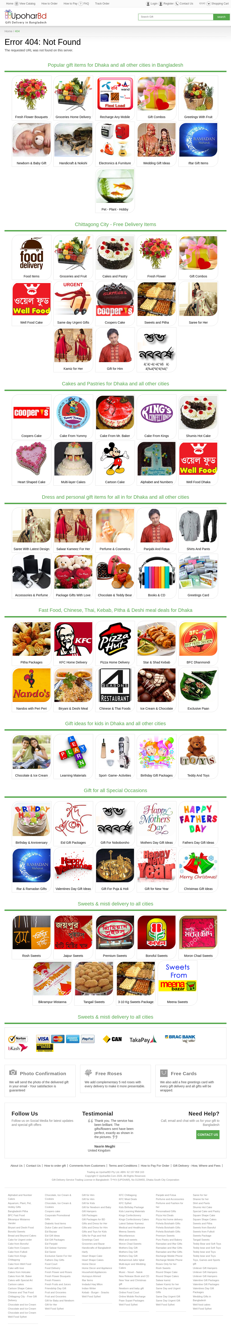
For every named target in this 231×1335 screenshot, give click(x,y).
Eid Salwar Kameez (56, 1247)
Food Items (31, 276)
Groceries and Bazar (93, 1243)
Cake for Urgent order (20, 1239)
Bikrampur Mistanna (52, 1002)
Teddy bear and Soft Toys (207, 1247)
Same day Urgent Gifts (73, 322)
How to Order (50, 3)
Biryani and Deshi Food (21, 1227)
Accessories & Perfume (31, 595)
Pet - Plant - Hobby (115, 209)
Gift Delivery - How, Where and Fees (197, 1165)
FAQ (86, 3)
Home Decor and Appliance (97, 1268)
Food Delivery (52, 1268)
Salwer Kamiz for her (167, 1284)
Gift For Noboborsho (115, 842)
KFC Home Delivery (73, 662)
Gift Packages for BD (93, 1219)
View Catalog (27, 3)
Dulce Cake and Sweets (58, 1227)
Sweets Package (202, 1235)
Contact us (208, 1134)
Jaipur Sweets (73, 956)
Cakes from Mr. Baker (20, 1276)
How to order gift (55, 1165)
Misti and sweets (128, 1239)
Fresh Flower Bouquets (31, 117)
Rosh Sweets (31, 956)
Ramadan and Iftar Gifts (169, 1243)
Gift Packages (89, 1215)
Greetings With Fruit (198, 117)
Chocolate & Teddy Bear (115, 595)
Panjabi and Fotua (166, 1195)
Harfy (85, 1251)
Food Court (51, 1264)
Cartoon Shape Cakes (20, 1288)
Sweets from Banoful (204, 1227)
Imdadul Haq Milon (92, 1284)
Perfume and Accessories (170, 1199)
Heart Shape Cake (92, 1256)
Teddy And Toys (198, 775)
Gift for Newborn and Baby (96, 1207)
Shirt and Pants (201, 1203)
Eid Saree (50, 1251)
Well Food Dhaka (198, 482)
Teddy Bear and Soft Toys (207, 1243)
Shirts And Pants (198, 549)
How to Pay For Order (155, 1165)
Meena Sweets (177, 1002)
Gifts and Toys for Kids (94, 1231)
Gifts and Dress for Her (94, 1223)
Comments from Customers (87, 1165)
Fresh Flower (157, 276)
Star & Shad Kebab (156, 662)
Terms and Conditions (123, 1165)
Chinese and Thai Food (21, 1292)
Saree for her (200, 1195)
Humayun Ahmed (91, 1276)
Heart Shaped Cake (31, 482)
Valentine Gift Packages (206, 1280)
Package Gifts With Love (73, 595)
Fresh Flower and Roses (58, 1272)
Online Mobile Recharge (132, 1296)
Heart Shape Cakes (93, 1260)
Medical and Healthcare (132, 1227)
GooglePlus (43, 1135)
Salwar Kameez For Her (73, 549)
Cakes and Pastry (114, 276)
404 (17, 31)
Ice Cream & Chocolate (156, 708)
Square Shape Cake (204, 1215)
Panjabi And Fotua (156, 549)
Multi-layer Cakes (73, 482)
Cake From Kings (156, 436)
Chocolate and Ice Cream (22, 1304)
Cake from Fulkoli (17, 1251)
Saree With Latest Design (31, 549)
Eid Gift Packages (73, 842)
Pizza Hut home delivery (169, 1219)
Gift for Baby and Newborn (59, 1300)
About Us (16, 1165)
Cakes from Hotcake (19, 1272)
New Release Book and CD (134, 1276)
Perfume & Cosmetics (115, 549)
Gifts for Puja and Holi (94, 1235)
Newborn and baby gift (131, 1288)
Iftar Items (87, 1280)
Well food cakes (201, 1304)
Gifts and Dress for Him (95, 1227)
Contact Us (186, 3)
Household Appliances (94, 1272)
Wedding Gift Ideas (156, 163)
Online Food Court (129, 1292)
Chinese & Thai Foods (114, 708)
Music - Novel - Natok (131, 1272)
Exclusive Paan (198, 708)
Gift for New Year (157, 889)
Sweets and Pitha (156, 322)
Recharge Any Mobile (115, 117)
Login (154, 3)
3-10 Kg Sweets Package (135, 1002)
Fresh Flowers (53, 1280)
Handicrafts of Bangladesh (96, 1247)
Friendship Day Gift (55, 1288)
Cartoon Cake (115, 482)
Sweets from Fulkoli (204, 1231)
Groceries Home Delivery (73, 117)
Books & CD (156, 595)
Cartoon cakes (16, 1284)
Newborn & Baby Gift (31, 163)
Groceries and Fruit (73, 276)
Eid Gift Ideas (52, 1235)
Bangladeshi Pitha (18, 1211)
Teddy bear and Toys (204, 1251)
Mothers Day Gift (128, 1247)
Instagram (69, 1135)
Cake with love (16, 1268)
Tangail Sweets (94, 1002)
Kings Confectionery (130, 1215)
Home (9, 3)
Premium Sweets (115, 956)
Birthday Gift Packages (157, 775)
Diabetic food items (55, 1223)
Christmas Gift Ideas (198, 889)
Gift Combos (156, 117)
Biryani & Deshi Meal (73, 708)
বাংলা (202, 3)
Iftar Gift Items (198, 163)
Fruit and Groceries (55, 1292)
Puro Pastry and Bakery (169, 1239)
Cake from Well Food (19, 1264)
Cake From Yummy (73, 436)
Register (169, 3)
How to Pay (70, 3)
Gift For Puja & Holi (115, 889)
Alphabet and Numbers (157, 482)
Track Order (102, 3)
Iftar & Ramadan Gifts (31, 889)
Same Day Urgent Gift (168, 1296)
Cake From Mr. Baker (115, 436)
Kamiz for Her (73, 368)
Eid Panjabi (51, 1243)
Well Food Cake (31, 322)
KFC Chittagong (127, 1195)
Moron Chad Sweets (198, 956)
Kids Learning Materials (132, 1211)
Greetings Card (198, 595)
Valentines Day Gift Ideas (73, 889)
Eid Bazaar (51, 1231)
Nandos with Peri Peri (31, 708)
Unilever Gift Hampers (205, 1268)
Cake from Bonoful (18, 1243)
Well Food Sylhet (17, 1316)
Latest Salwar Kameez (131, 1223)
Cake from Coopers (18, 1247)
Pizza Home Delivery (115, 662)
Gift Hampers (89, 1211)
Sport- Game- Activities (115, 775)
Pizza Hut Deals (164, 1215)
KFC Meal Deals (128, 1199)
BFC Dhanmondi (198, 662)
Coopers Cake (115, 322)
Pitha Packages (31, 662)
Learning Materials (73, 775)
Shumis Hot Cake (198, 436)
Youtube (56, 1135)
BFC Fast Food (16, 1215)
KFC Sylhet (125, 1203)
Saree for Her (198, 322)
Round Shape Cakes (167, 1276)
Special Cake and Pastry (206, 1211)
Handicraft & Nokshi (73, 163)
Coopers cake (52, 1211)
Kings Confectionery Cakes (134, 1219)
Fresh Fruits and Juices (58, 1284)
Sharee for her (201, 1199)
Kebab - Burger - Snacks (95, 1292)
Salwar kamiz (163, 1280)
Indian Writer (89, 1288)
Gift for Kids (88, 1203)
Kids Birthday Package (131, 1207)
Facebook (17, 1135)
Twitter (30, 1135)
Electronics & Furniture (115, 163)
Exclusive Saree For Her (58, 1256)
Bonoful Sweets (157, 956)
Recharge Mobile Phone (169, 1256)
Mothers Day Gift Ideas (157, 842)
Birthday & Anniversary (32, 842)
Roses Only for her (166, 1264)
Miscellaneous (127, 1235)
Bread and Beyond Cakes (22, 1235)
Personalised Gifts (166, 1211)
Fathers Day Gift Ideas (198, 842)
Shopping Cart (220, 3)
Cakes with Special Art (20, 1280)
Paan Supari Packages (131, 1300)
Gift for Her (51, 1304)
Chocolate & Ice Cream (31, 775)
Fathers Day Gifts (54, 1260)
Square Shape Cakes (205, 1219)
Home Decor (89, 1264)
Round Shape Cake (167, 1272)
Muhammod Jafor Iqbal (131, 1260)
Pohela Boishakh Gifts (168, 1223)
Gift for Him (115, 368)
